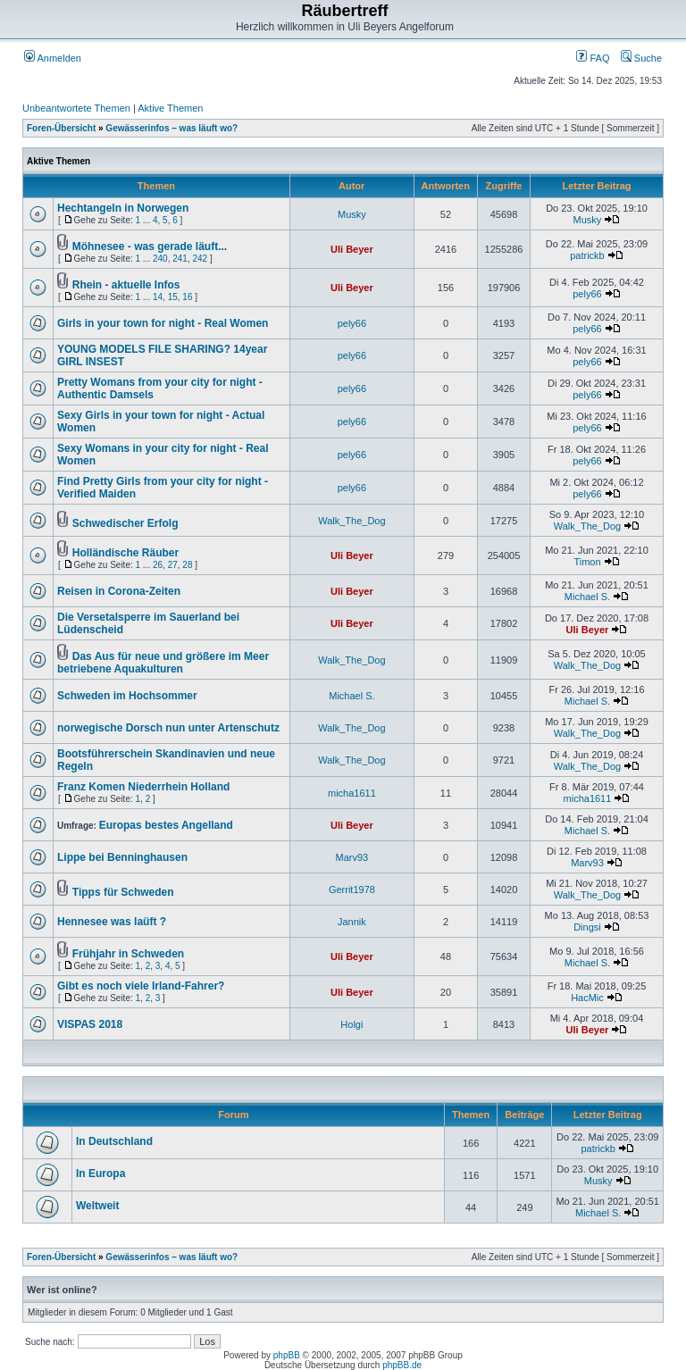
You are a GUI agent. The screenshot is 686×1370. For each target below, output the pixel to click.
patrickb (587, 255)
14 (158, 297)
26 (158, 565)
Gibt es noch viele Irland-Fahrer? (140, 986)
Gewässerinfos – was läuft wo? (171, 128)
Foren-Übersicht (61, 128)
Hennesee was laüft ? (111, 921)
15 (173, 297)
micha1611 (352, 793)
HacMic (587, 997)
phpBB (286, 1355)
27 (173, 565)
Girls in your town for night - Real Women (162, 323)
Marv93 (352, 857)
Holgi (351, 1024)
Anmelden (52, 58)
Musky (352, 214)
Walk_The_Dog (351, 520)
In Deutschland (114, 1141)
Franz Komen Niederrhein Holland (143, 787)
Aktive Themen (170, 108)
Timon (586, 561)
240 (160, 258)
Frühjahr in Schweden (128, 954)
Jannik (352, 921)
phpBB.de (402, 1365)
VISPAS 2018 (89, 1024)
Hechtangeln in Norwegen (122, 208)
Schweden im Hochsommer (127, 695)
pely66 (587, 293)
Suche (641, 58)
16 (187, 297)
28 (187, 565)
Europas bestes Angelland (166, 825)
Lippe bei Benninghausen (122, 857)
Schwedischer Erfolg (125, 523)
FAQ (592, 58)
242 (199, 258)
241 (180, 258)
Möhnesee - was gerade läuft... (149, 246)
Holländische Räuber (125, 553)
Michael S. (587, 596)
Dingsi (587, 927)
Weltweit (97, 1205)
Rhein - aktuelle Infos (126, 285)
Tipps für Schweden (123, 892)
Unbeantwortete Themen (76, 108)
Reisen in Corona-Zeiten (118, 591)
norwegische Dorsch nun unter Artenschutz (168, 728)
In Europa (100, 1173)
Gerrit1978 (352, 889)
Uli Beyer (351, 249)
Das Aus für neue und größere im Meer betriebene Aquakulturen (163, 662)
